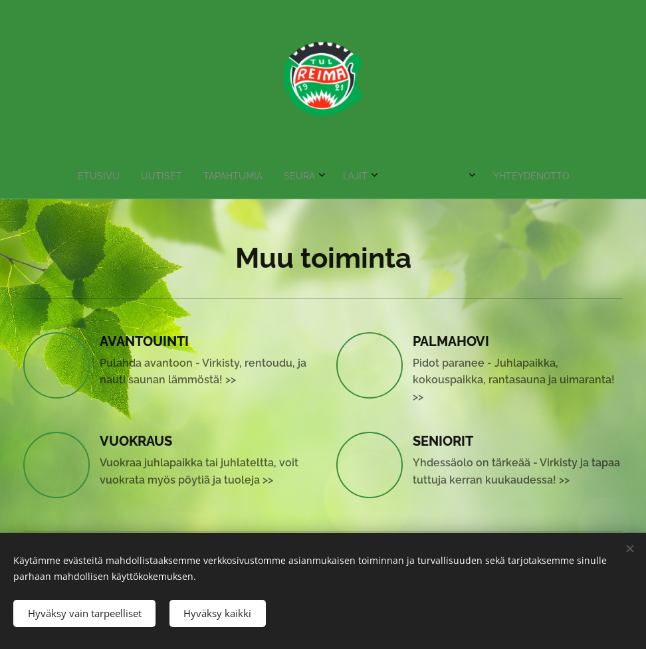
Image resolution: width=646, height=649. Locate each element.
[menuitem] (254, 176)
